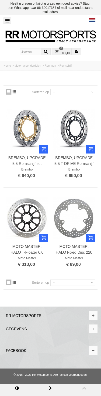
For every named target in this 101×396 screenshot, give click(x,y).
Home (7, 65)
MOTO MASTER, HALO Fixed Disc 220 (74, 249)
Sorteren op (40, 92)
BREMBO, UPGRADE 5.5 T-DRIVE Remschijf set (74, 161)
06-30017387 (46, 8)
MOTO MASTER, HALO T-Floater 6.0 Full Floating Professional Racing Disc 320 (27, 249)
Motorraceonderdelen (27, 65)
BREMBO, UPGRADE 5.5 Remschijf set (27, 160)
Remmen (50, 65)
